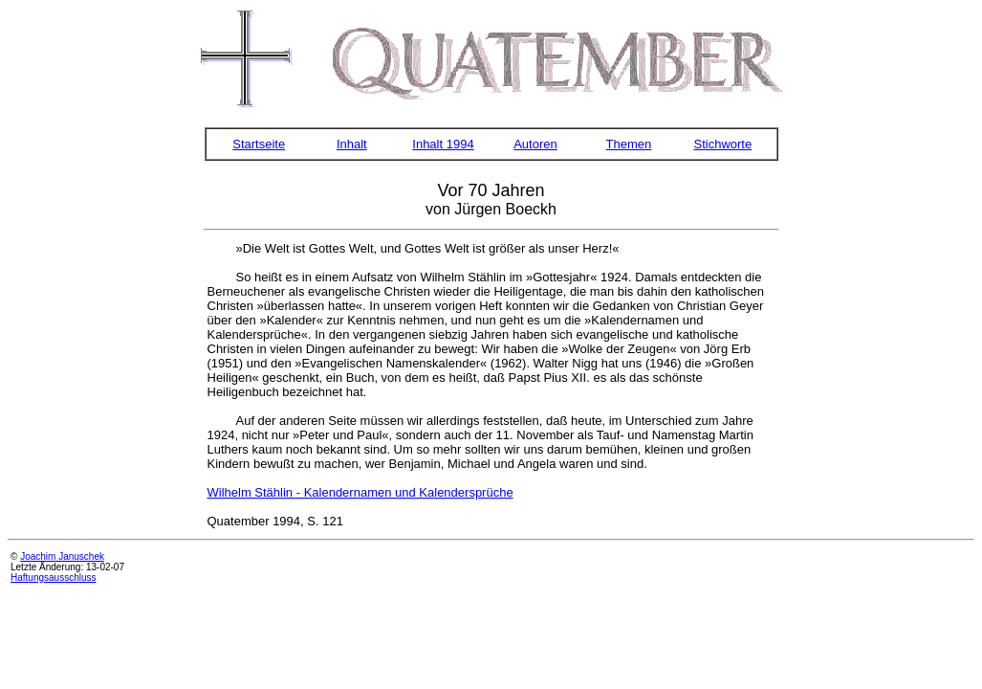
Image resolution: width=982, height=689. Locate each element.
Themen (629, 144)
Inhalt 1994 (442, 144)
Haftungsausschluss (54, 577)
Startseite (258, 144)
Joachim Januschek (62, 556)
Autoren (535, 144)
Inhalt (352, 144)
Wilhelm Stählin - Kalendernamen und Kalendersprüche (360, 492)
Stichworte (723, 144)
